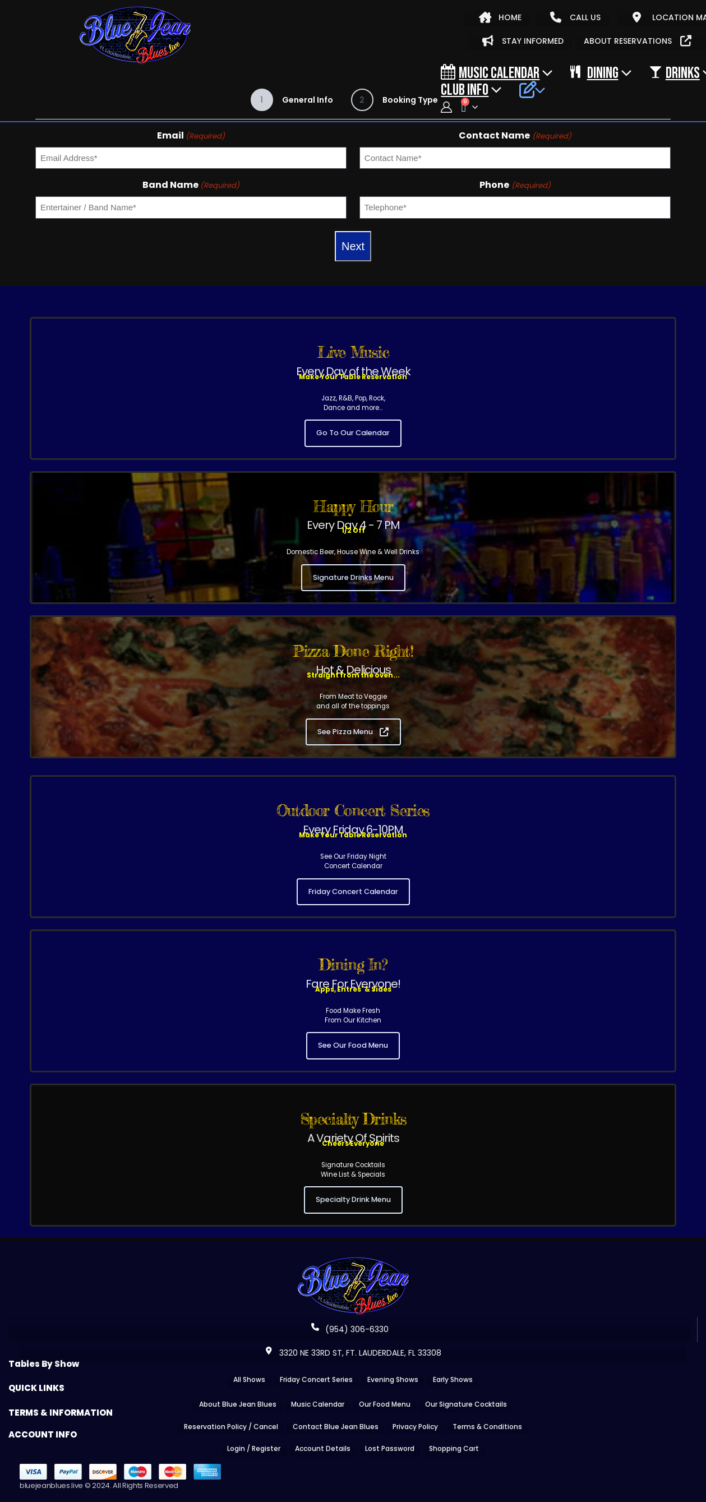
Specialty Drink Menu (353, 1199)
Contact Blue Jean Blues (336, 1426)
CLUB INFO (464, 89)
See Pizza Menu (353, 731)
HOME (500, 17)
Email (191, 135)
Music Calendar (490, 72)
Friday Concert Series (316, 1379)
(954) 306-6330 (350, 1329)
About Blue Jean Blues (237, 1404)
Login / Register (253, 1448)
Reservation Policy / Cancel (231, 1426)
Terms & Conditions (487, 1426)
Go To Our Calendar (353, 432)
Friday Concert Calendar (353, 891)
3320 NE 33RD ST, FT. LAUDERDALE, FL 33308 (353, 1352)
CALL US (575, 17)
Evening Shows (392, 1379)
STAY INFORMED (523, 41)
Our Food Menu (384, 1404)
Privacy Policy (415, 1426)
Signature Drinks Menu (353, 577)
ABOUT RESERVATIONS (637, 41)
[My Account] (446, 107)
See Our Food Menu (353, 1045)
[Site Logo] (135, 36)
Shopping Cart (454, 1448)
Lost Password (389, 1448)
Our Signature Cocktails (466, 1404)
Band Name (190, 184)
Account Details (322, 1448)
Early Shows (453, 1379)
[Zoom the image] (353, 1260)
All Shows (249, 1379)
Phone (514, 184)
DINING (594, 72)
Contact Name (515, 135)
